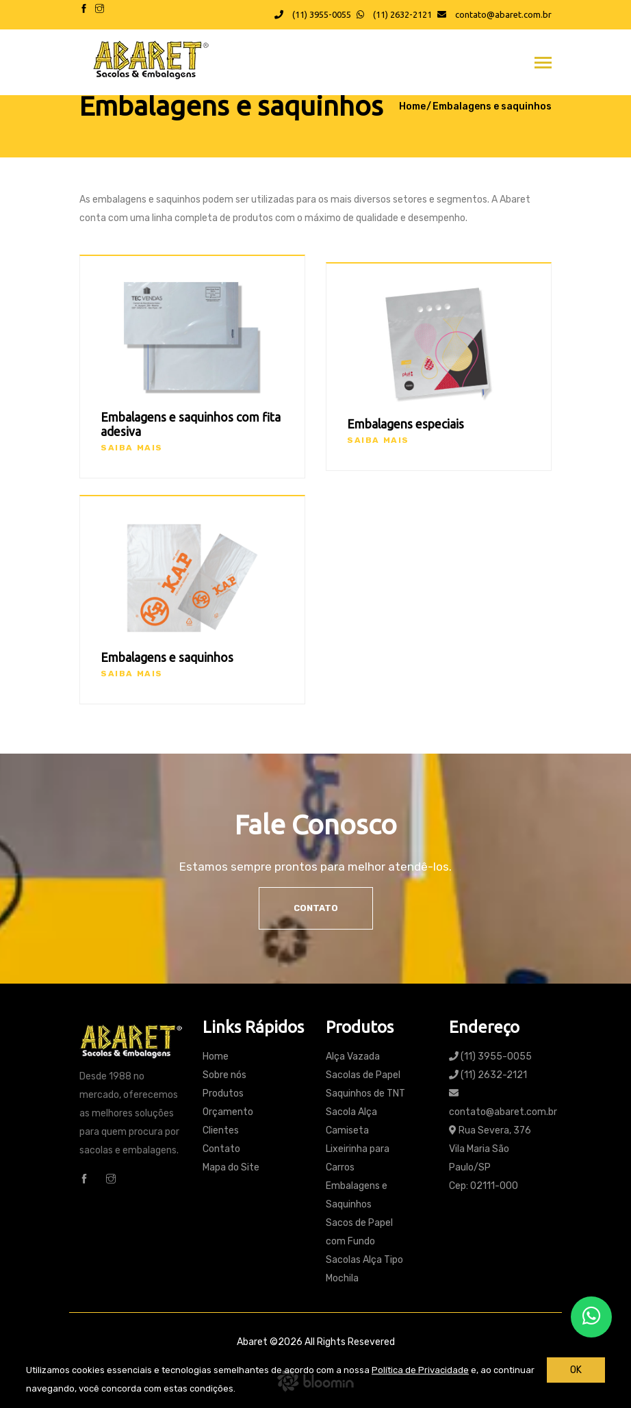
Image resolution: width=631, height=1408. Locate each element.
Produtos (223, 1093)
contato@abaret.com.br (494, 14)
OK (576, 1370)
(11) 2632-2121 (394, 14)
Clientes (221, 1130)
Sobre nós (224, 1075)
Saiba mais (132, 447)
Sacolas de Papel (363, 1075)
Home (412, 106)
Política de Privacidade (420, 1370)
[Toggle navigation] (543, 64)
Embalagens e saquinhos (492, 106)
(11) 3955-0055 (312, 14)
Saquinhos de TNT (365, 1093)
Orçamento (228, 1112)
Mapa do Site (231, 1167)
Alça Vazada (353, 1056)
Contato (316, 908)
